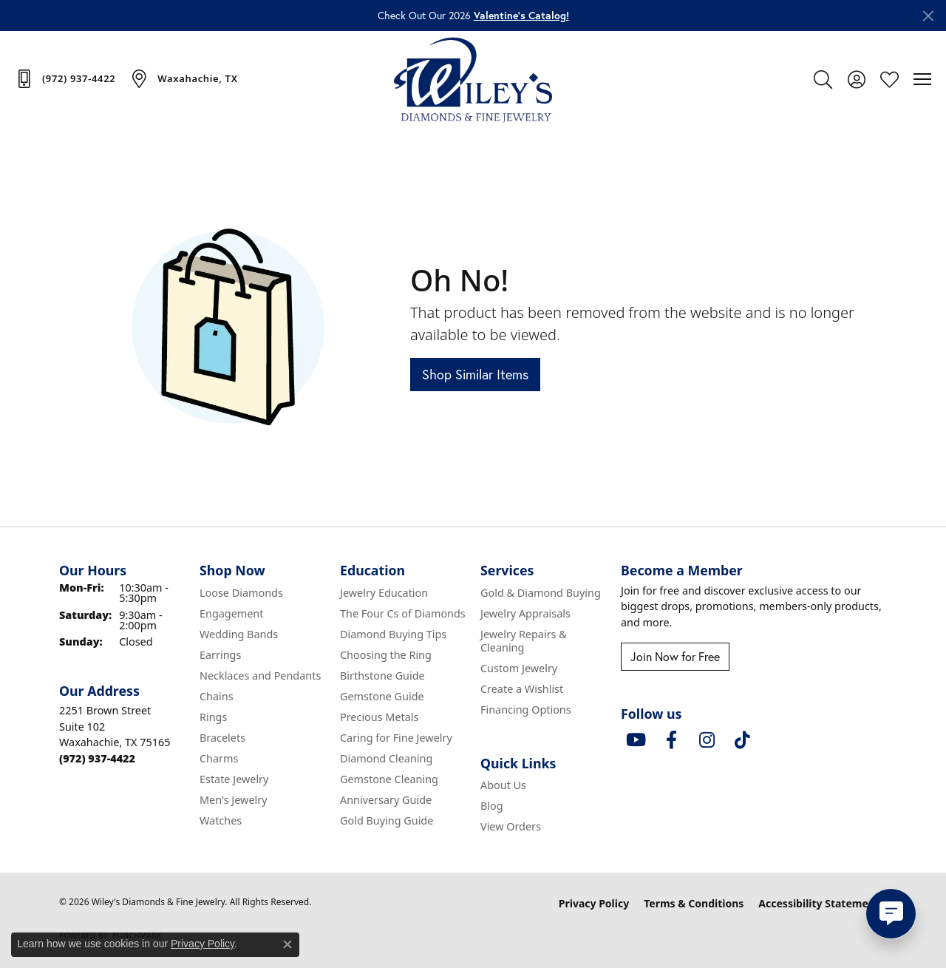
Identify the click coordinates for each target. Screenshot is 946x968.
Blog (491, 806)
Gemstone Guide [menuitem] (382, 696)
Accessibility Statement (818, 903)
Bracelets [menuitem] (222, 738)
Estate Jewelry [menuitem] (234, 779)
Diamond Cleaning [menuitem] (386, 758)
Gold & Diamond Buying (540, 593)
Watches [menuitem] (221, 820)
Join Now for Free (675, 656)
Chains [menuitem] (217, 696)
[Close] (928, 16)
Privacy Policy (594, 903)
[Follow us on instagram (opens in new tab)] (706, 740)
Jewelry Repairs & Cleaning (523, 640)
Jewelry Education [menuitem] (384, 593)
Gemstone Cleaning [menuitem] (389, 779)
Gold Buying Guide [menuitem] (386, 820)
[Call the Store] (97, 758)
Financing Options (525, 710)
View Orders (510, 826)
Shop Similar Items (475, 374)
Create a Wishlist (521, 689)
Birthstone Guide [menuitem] (382, 676)
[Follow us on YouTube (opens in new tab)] (635, 740)
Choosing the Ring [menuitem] (386, 655)
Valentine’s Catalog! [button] (521, 15)
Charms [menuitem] (219, 758)
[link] (65, 78)
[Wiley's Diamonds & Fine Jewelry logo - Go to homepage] (473, 79)
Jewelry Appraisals (525, 613)
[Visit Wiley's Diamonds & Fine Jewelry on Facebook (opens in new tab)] (671, 740)
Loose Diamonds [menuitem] (241, 593)
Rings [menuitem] (213, 717)
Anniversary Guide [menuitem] (386, 800)
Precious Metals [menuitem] (379, 717)
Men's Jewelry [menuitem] (234, 800)
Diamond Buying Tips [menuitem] (393, 634)
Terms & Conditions (693, 903)
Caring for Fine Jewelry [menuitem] (396, 738)
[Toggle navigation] (922, 79)
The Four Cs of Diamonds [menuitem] (403, 613)
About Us (503, 785)
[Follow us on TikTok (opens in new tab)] (742, 740)
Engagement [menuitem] (231, 613)
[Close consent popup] (287, 944)
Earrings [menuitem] (220, 655)
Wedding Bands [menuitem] (239, 634)
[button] (823, 79)
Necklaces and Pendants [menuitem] (260, 676)
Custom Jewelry (518, 668)
